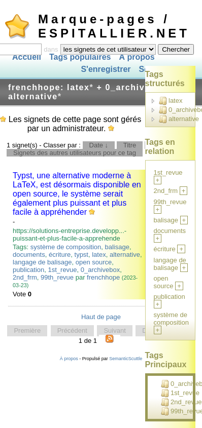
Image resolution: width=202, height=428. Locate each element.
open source (94, 262)
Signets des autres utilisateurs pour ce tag (74, 153)
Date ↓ (99, 145)
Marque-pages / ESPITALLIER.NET (114, 26)
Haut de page (101, 317)
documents (29, 254)
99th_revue (57, 277)
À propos (136, 57)
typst (81, 254)
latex (99, 254)
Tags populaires (80, 57)
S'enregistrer (105, 69)
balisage (117, 247)
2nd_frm (25, 277)
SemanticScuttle (125, 358)
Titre (130, 145)
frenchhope (103, 277)
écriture (60, 254)
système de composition (65, 247)
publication (28, 270)
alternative (125, 254)
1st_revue (62, 270)
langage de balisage (42, 262)
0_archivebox (100, 270)
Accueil (26, 57)
